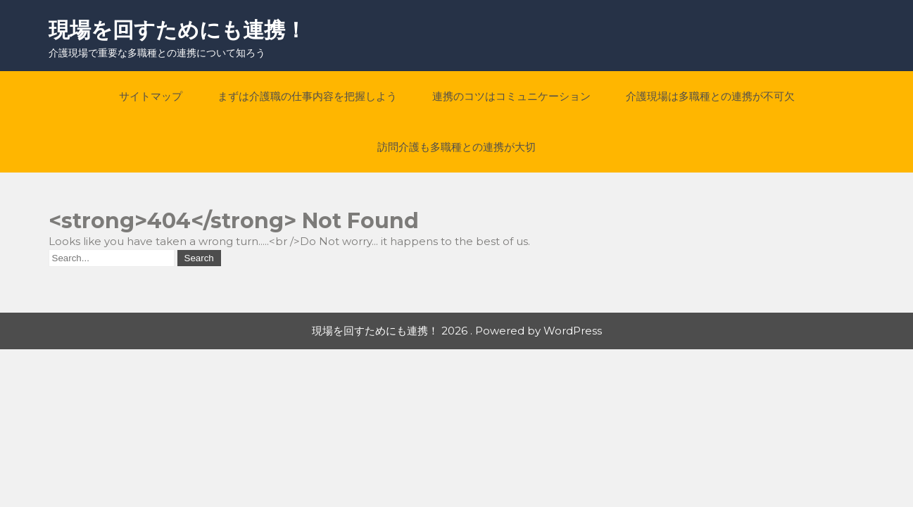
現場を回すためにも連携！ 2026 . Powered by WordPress (457, 330)
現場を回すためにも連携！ (177, 30)
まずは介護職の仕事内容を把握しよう (307, 96)
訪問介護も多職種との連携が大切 (456, 147)
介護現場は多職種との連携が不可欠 (710, 96)
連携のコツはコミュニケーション (511, 96)
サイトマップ (150, 96)
